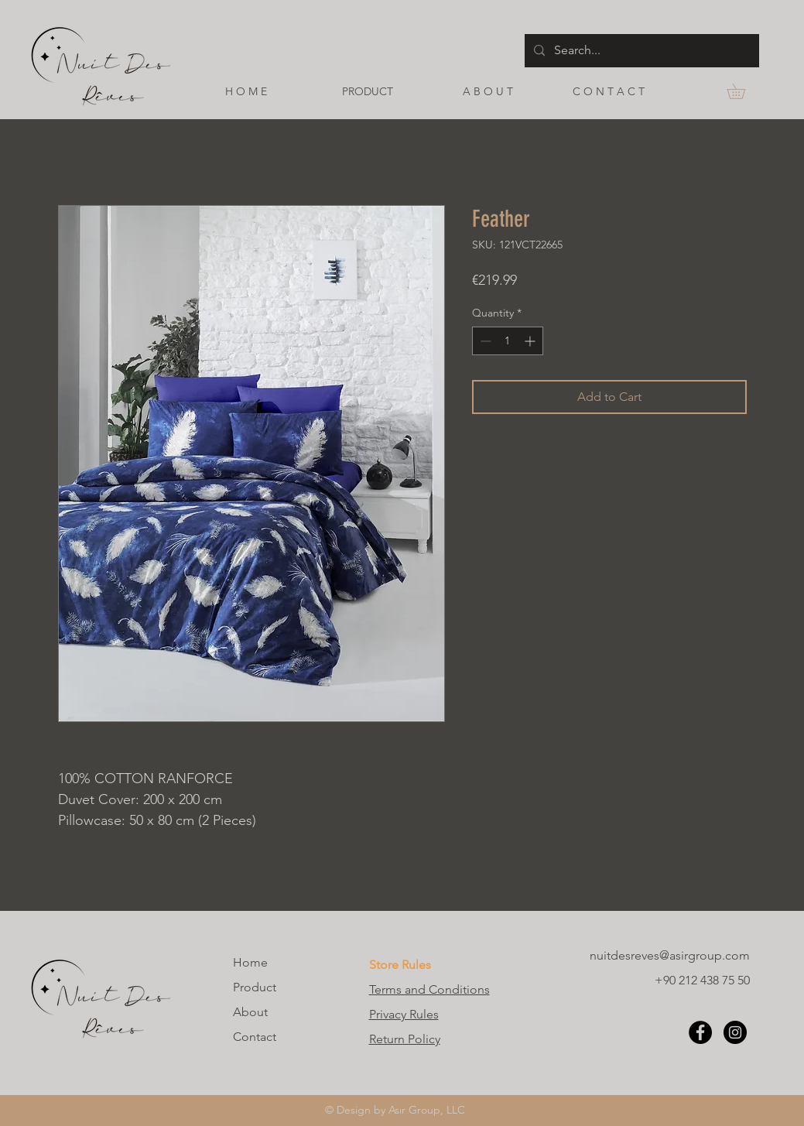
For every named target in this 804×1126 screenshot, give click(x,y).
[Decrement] (484, 340)
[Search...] (640, 50)
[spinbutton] (508, 340)
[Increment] (531, 340)
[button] (743, 91)
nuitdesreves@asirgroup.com (670, 955)
